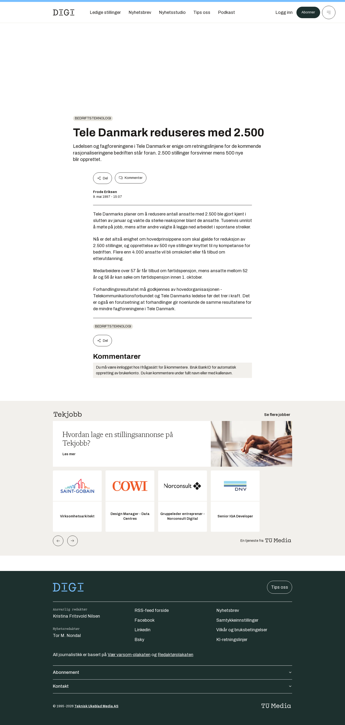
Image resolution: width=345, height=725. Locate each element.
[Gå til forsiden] (63, 12)
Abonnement (172, 672)
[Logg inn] (281, 12)
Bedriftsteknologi (93, 118)
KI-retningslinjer (231, 639)
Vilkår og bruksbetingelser (241, 629)
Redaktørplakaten (175, 654)
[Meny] (328, 12)
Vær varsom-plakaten (129, 654)
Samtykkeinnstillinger (237, 620)
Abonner (307, 12)
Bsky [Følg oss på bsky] (139, 639)
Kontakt (172, 686)
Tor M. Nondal (67, 635)
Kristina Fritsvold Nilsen (76, 616)
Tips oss (279, 587)
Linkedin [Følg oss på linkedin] (142, 629)
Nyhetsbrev (227, 610)
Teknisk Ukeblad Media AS (96, 706)
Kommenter (130, 178)
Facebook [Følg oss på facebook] (144, 620)
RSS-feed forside (151, 610)
